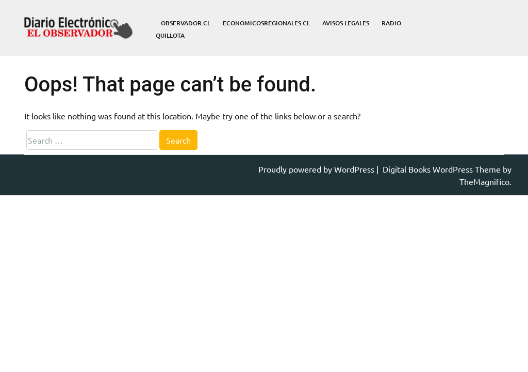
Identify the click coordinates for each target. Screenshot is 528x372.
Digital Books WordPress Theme (443, 169)
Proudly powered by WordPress (317, 169)
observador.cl (185, 23)
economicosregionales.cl (266, 23)
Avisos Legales (345, 23)
